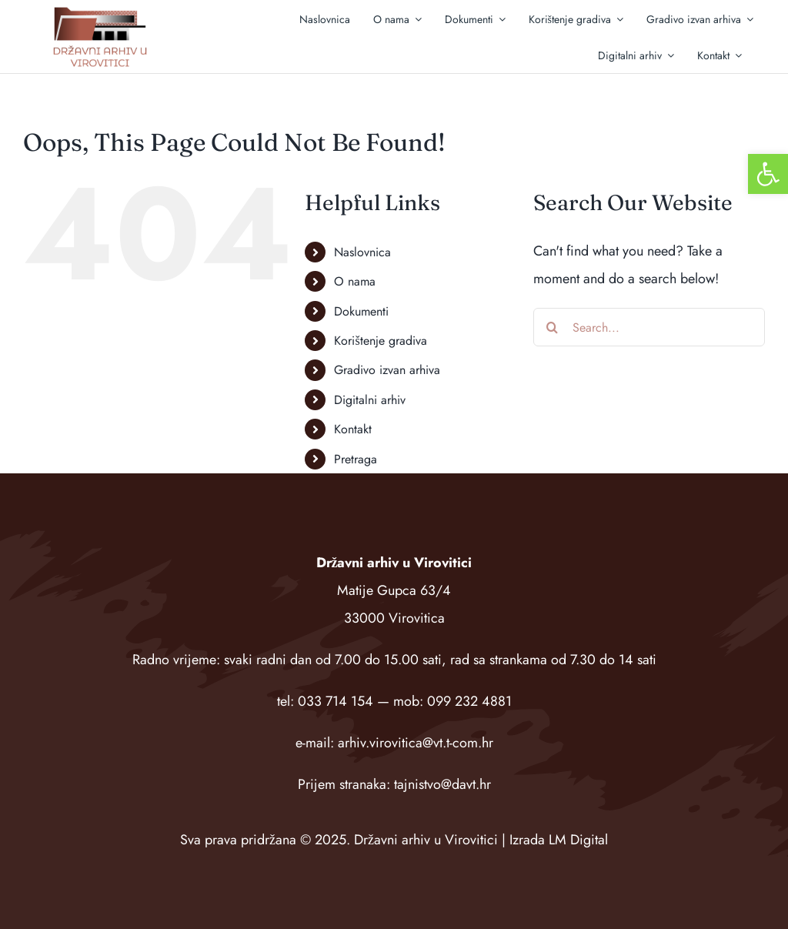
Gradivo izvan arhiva (387, 370)
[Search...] (649, 327)
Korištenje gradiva (380, 340)
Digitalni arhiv (370, 400)
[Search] (552, 327)
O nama (355, 281)
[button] (768, 174)
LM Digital (578, 840)
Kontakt (353, 429)
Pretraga (355, 459)
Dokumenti (361, 311)
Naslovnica (362, 252)
